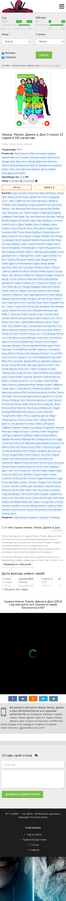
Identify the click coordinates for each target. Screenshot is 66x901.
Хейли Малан (29, 403)
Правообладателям (34, 839)
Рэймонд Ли (46, 212)
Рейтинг (41, 17)
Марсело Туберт (47, 282)
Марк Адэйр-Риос (32, 196)
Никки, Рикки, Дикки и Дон (26, 65)
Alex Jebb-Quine (23, 497)
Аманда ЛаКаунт (40, 353)
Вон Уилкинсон (35, 388)
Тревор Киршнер (19, 165)
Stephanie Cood (45, 337)
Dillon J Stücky (56, 501)
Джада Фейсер (16, 251)
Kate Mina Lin (14, 337)
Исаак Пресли (53, 298)
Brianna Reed (9, 407)
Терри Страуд (40, 501)
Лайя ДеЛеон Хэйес (30, 255)
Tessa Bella (56, 353)
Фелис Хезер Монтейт (14, 364)
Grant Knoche (18, 509)
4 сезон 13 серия (7, 587)
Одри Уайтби (49, 255)
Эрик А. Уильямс (18, 388)
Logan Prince (54, 345)
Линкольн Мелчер (45, 216)
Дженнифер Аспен (53, 251)
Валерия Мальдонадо (45, 310)
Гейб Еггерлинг (29, 314)
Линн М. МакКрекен (40, 165)
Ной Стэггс (54, 364)
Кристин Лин (24, 407)
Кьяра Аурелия (37, 204)
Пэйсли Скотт (30, 282)
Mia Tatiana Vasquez (49, 489)
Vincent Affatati (30, 505)
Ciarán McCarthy (10, 443)
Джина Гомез (52, 388)
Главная (34, 849)
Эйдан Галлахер (28, 290)
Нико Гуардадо (51, 196)
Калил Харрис (31, 212)
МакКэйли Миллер (48, 278)
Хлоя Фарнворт (39, 200)
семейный (28, 180)
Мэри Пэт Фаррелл (34, 275)
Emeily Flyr (25, 470)
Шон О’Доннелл (10, 302)
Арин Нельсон (9, 384)
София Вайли (27, 321)
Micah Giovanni (19, 318)
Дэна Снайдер (41, 224)
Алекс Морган (18, 228)
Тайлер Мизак (47, 419)
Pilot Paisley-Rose (31, 392)
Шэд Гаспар (8, 376)
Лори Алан (33, 193)
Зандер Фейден (41, 235)
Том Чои (29, 216)
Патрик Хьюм (41, 341)
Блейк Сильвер (23, 376)
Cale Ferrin (13, 470)
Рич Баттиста (25, 310)
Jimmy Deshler (48, 392)
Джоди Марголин (37, 161)
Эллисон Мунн (46, 290)
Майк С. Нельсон (11, 314)
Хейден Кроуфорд (32, 427)
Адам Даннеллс (37, 294)
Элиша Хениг (15, 196)
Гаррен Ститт (25, 357)
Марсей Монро (48, 193)
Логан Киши (19, 396)
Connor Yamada (10, 486)
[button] (15, 589)
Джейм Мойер (38, 345)
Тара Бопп (26, 493)
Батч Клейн (20, 333)
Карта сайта (34, 834)
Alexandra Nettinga (20, 439)
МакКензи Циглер (46, 325)
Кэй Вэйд (38, 357)
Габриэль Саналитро (48, 349)
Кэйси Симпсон (10, 290)
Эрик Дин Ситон (19, 161)
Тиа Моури (57, 235)
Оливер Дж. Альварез (32, 486)
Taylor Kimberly (40, 372)
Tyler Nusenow (28, 400)
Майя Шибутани (23, 501)
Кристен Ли (8, 423)
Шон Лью (14, 321)
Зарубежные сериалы (25, 517)
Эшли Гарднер (23, 239)
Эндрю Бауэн (52, 243)
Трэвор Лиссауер (16, 259)
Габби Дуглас (14, 286)
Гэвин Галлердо (39, 368)
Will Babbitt (16, 411)
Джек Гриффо (25, 224)
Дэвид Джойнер (27, 384)
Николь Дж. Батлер (21, 372)
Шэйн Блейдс (50, 380)
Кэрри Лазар (40, 263)
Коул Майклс (15, 325)
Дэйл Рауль (18, 232)
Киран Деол (35, 318)
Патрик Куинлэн (18, 380)
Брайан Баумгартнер (43, 239)
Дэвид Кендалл (39, 157)
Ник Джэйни (57, 306)
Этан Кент (23, 368)
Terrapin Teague (37, 482)
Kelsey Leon (34, 333)
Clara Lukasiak (40, 497)
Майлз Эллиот (43, 267)
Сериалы (10, 57)
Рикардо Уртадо (36, 298)
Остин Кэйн (41, 411)
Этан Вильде (48, 333)
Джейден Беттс (10, 255)
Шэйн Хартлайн (53, 357)
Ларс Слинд (29, 325)
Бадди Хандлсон (55, 275)
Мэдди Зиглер (49, 259)
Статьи (34, 844)
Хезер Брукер (9, 368)
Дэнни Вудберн (33, 232)
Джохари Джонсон (37, 364)
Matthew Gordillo (27, 349)
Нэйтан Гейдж (39, 470)
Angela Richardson (46, 478)
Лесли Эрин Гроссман (41, 329)
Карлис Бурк (34, 259)
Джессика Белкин (11, 392)
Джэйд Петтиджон (12, 282)
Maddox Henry (21, 450)
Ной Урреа (29, 411)
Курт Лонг (33, 419)
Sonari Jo (22, 419)
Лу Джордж (8, 239)
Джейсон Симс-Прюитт (49, 400)
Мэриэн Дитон (40, 169)
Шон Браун (25, 235)
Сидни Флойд (40, 435)
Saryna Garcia (9, 357)
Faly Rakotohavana (19, 458)
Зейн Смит (31, 489)
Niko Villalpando (39, 439)
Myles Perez (23, 415)
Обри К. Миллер (34, 251)
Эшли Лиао (42, 302)
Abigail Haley (17, 454)
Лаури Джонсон (51, 232)
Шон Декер (55, 372)
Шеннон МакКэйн (27, 278)
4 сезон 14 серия (7, 580)
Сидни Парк (35, 220)
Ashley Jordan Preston (24, 478)
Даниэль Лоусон (21, 345)
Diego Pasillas (41, 474)
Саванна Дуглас (39, 415)
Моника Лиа (23, 353)
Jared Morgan (29, 337)
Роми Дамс (19, 216)
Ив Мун (35, 271)
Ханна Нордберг (11, 247)
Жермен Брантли (26, 466)
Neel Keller (20, 173)
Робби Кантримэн (37, 153)
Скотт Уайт (8, 200)
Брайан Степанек (53, 220)
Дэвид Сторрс (19, 243)
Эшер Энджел (9, 310)
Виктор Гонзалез (20, 157)
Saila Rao (49, 486)
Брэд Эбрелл (9, 353)
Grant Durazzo (10, 224)
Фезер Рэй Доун (11, 400)
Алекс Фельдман (36, 228)
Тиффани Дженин (11, 427)
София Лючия (22, 200)
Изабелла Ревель (11, 403)
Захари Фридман (31, 286)
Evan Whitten (55, 509)
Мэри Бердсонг (10, 235)
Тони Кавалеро (19, 204)
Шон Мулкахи (23, 169)
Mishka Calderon (47, 505)
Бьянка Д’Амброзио (23, 341)
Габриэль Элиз (20, 294)
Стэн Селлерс (35, 380)
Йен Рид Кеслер (35, 208)
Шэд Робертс (35, 446)
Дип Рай (52, 497)
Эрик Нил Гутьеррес (23, 267)
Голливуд (54, 517)
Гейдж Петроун (20, 431)
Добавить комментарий (22, 794)
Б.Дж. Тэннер (45, 314)
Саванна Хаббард (22, 435)
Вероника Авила (51, 286)
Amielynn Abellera (11, 505)
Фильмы (10, 52)
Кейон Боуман (41, 493)
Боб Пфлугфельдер (30, 443)
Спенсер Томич (38, 431)
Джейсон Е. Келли (52, 396)
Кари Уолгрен (19, 193)
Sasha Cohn (42, 466)
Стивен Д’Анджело (44, 423)
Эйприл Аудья (44, 384)
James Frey (36, 458)
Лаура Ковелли (36, 243)
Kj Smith (51, 294)
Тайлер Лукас (9, 513)
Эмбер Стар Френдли (14, 208)
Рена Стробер (28, 302)
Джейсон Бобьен (20, 271)
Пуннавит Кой (10, 349)
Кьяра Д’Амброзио (42, 407)
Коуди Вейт (48, 427)
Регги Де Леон (54, 204)
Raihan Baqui (9, 466)
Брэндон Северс (18, 482)
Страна (40, 34)
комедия (14, 180)
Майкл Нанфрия (38, 450)
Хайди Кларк (55, 470)
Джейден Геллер (24, 423)
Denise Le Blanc (10, 474)
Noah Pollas (18, 489)
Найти (43, 55)
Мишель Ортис (43, 321)
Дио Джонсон (16, 275)
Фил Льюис (20, 153)
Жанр (5, 34)
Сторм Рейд (42, 247)
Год (4, 17)
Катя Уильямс (53, 482)
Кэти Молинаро (23, 263)
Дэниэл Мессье (32, 361)
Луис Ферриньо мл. (12, 212)
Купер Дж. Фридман (39, 306)
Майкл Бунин (46, 271)
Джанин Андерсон (51, 361)
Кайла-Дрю (8, 263)
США (22, 176)
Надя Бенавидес (11, 493)
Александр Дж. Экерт (49, 403)
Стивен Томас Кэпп (16, 306)
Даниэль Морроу (18, 329)
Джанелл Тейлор (42, 376)
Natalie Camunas (51, 443)
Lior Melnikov (26, 474)
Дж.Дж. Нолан (9, 278)
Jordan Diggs (55, 439)
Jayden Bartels (52, 208)
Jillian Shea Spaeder (12, 361)
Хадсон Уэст (49, 318)
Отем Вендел (28, 247)
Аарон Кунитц (34, 396)
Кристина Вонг (56, 462)
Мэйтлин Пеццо (19, 446)
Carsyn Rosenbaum (37, 509)
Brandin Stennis (38, 462)
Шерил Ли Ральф (19, 220)
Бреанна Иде (19, 298)
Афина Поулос (22, 462)
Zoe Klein (46, 454)
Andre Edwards (32, 454)
